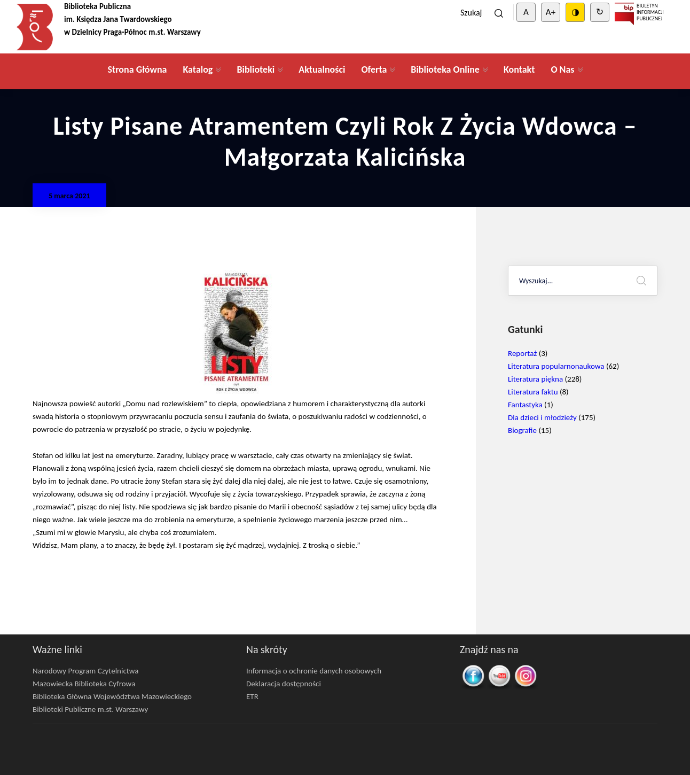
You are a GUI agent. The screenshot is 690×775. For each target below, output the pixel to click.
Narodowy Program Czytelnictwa (86, 671)
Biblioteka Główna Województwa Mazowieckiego (112, 696)
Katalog (198, 69)
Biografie (522, 430)
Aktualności (322, 69)
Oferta (374, 69)
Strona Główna (137, 69)
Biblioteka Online (445, 69)
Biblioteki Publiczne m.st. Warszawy (90, 709)
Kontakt (519, 69)
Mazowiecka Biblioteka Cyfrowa (84, 683)
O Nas (562, 69)
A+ (550, 12)
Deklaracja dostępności (283, 683)
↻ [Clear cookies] (599, 12)
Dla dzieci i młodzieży (542, 417)
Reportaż (522, 353)
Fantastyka (525, 404)
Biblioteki (256, 69)
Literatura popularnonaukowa (556, 366)
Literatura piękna (535, 379)
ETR (252, 696)
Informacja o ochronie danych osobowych (313, 671)
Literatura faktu (533, 392)
